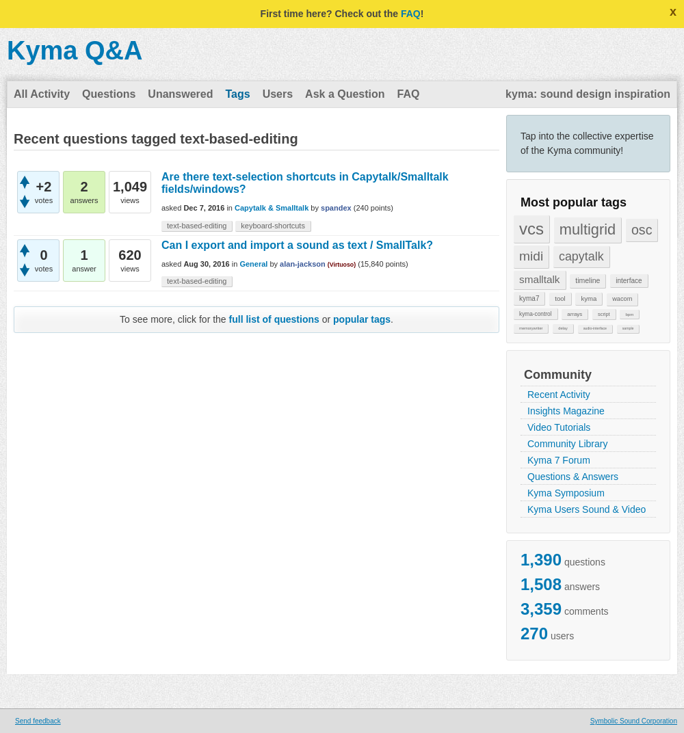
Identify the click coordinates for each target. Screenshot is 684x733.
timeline (587, 280)
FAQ (411, 13)
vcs (531, 228)
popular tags (362, 319)
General (253, 264)
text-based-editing (196, 226)
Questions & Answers (572, 476)
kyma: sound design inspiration (587, 94)
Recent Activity (558, 394)
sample (628, 328)
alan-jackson (303, 264)
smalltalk (539, 279)
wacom (622, 298)
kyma (588, 298)
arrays (574, 314)
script (604, 314)
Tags (237, 94)
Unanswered (180, 94)
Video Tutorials (558, 427)
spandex (336, 208)
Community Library (567, 443)
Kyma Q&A (75, 50)
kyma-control (535, 313)
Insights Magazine (566, 410)
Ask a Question (344, 94)
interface (629, 280)
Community (558, 375)
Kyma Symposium (566, 493)
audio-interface (595, 328)
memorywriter (530, 328)
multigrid (588, 229)
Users (278, 94)
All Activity (42, 94)
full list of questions (274, 319)
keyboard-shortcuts (273, 226)
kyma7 (529, 298)
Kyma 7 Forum (558, 460)
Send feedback (38, 721)
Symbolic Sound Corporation (633, 721)
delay (563, 328)
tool (560, 298)
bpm (629, 314)
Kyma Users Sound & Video (586, 509)
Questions (108, 94)
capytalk (581, 256)
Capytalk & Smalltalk (271, 208)
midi (531, 256)
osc (642, 229)
